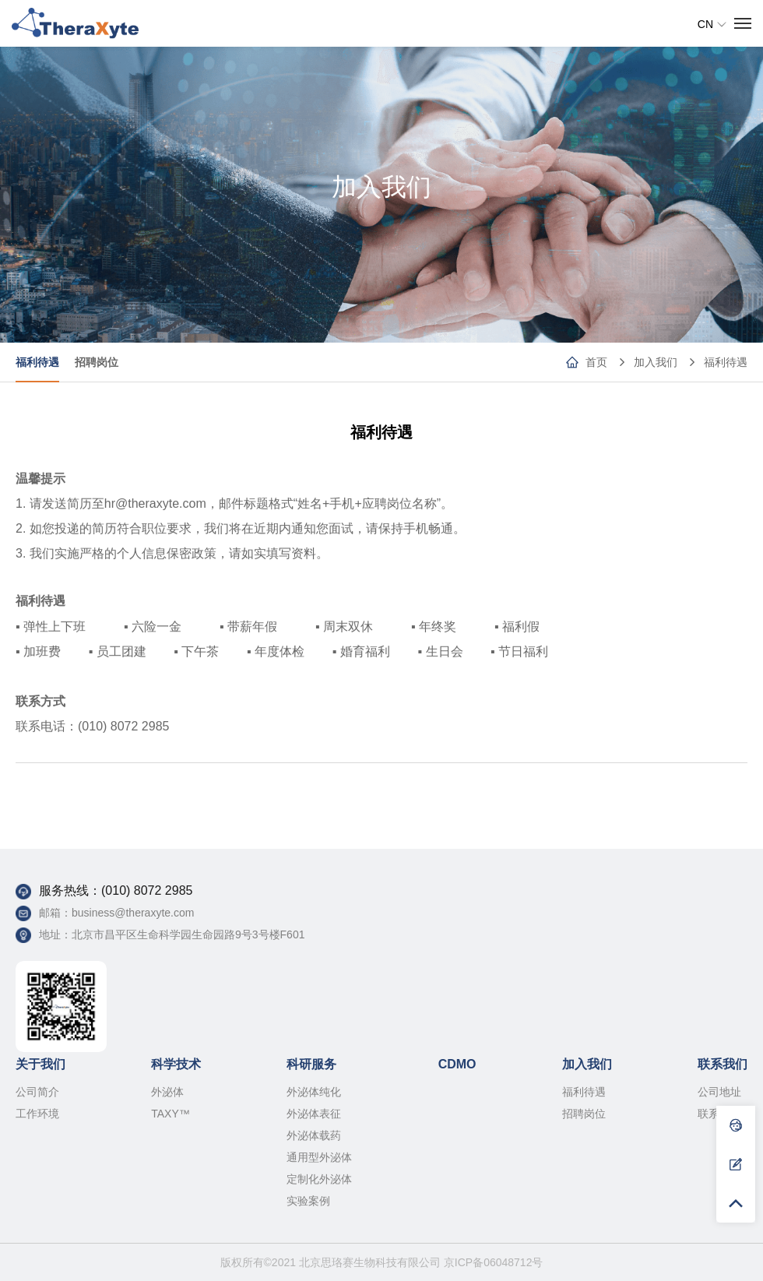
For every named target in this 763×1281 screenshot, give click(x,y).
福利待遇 (725, 362)
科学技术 (176, 1064)
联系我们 (722, 1064)
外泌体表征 (314, 1113)
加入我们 (655, 362)
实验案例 (308, 1201)
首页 (596, 362)
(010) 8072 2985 (146, 890)
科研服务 (311, 1064)
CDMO (457, 1064)
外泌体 (167, 1092)
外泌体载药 (314, 1135)
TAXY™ (170, 1113)
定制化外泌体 (319, 1179)
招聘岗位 (96, 362)
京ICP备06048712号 (493, 1262)
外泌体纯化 (314, 1092)
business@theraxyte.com (133, 912)
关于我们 (40, 1064)
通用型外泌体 (319, 1157)
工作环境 (37, 1113)
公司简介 (37, 1092)
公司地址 (719, 1092)
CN (712, 24)
